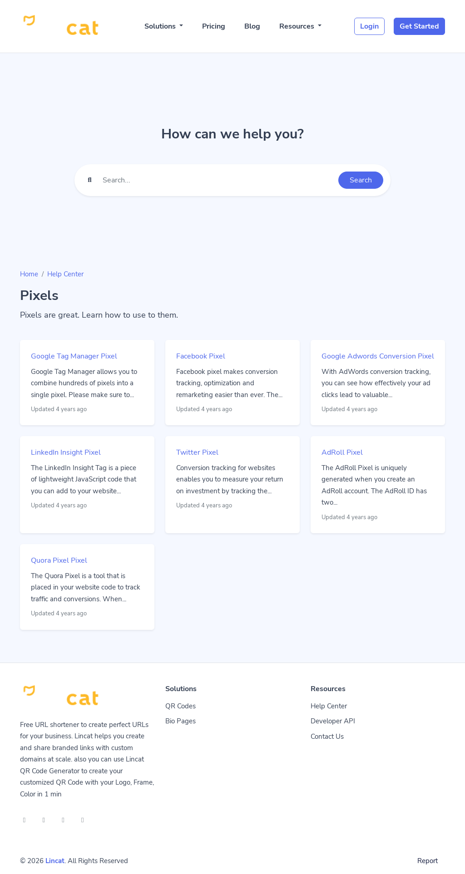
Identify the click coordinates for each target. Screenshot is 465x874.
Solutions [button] (161, 26)
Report (427, 860)
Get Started (419, 26)
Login (369, 26)
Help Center (65, 274)
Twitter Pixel (197, 452)
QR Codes (180, 706)
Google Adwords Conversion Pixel (378, 356)
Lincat (54, 860)
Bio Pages (180, 721)
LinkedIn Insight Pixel (66, 452)
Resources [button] (297, 26)
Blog (252, 26)
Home (29, 274)
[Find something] (218, 180)
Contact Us (327, 736)
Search (361, 180)
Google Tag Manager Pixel (74, 356)
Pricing (213, 26)
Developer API (333, 721)
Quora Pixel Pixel (59, 560)
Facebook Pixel (200, 356)
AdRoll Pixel (342, 452)
